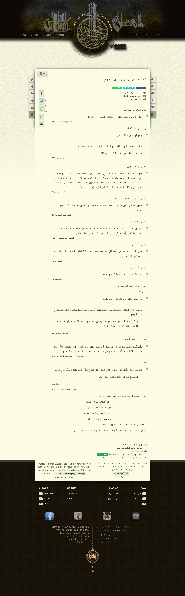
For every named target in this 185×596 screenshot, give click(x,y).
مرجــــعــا (139, 493)
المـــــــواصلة (112, 493)
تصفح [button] (150, 35)
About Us (71, 498)
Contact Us (72, 493)
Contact (60, 34)
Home (23, 34)
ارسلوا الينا (102, 454)
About (48, 34)
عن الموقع (137, 35)
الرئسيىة (161, 35)
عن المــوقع (113, 498)
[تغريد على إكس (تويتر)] (42, 101)
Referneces (46, 493)
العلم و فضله (136, 99)
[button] (42, 93)
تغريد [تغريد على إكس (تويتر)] (129, 88)
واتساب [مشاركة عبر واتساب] (116, 88)
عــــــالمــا (138, 498)
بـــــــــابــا (139, 503)
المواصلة (124, 35)
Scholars (45, 498)
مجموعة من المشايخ (133, 93)
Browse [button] (35, 34)
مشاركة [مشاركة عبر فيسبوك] (140, 88)
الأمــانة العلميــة (122, 473)
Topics (44, 503)
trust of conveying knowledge (72, 473)
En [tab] (42, 73)
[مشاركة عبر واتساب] (42, 109)
